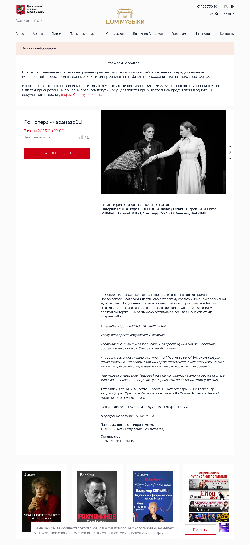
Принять (200, 529)
